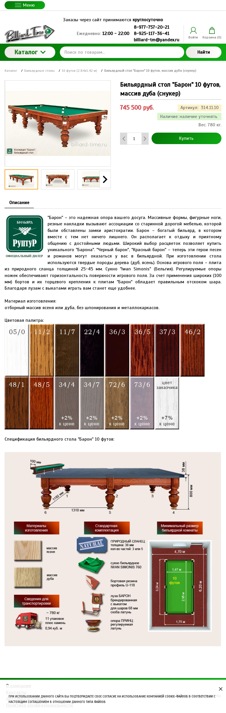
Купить (186, 138)
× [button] (220, 688)
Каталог (30, 52)
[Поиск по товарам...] (122, 52)
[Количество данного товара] (134, 138)
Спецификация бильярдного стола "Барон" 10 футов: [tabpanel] (113, 435)
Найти (203, 52)
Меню (25, 5)
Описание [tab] (19, 203)
